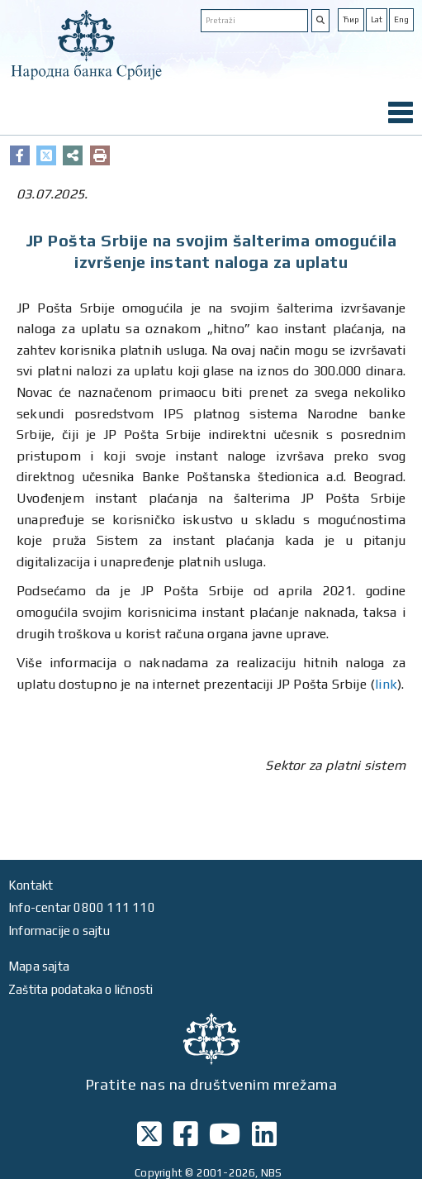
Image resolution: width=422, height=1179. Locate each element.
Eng (401, 19)
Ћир (351, 19)
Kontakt (30, 885)
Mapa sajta (38, 966)
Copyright (159, 1173)
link (386, 684)
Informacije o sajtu (59, 931)
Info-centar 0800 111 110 (81, 907)
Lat (376, 19)
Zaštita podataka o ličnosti (80, 989)
